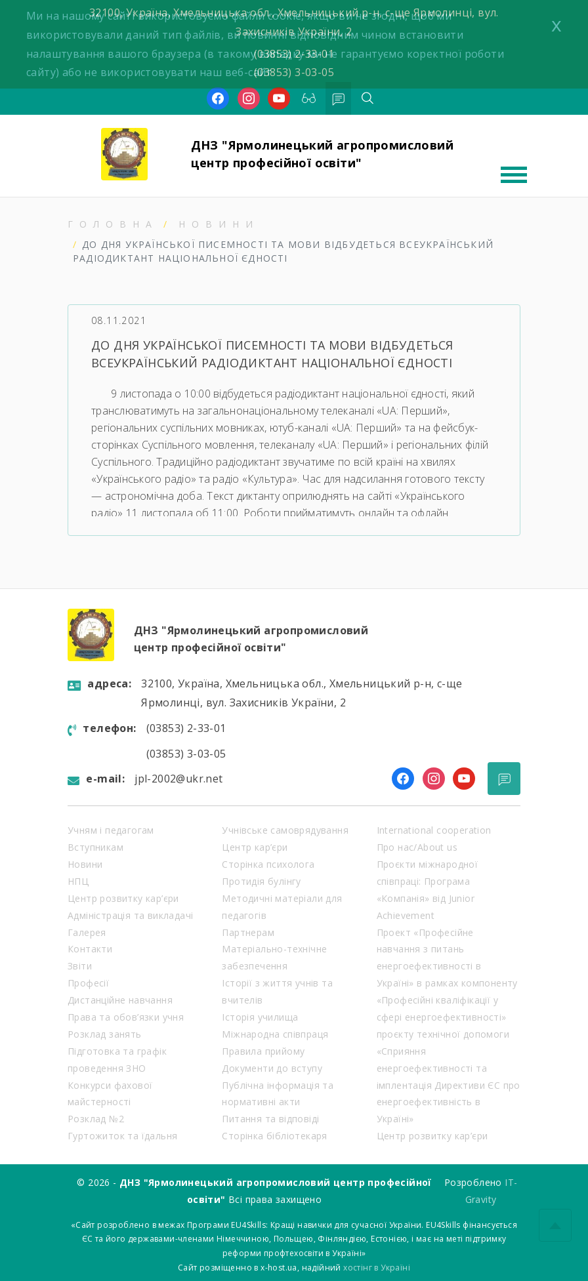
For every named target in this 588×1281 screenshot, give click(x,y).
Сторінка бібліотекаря (274, 1135)
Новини (218, 224)
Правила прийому (263, 1051)
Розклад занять (105, 1034)
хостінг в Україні (376, 1267)
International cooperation (434, 830)
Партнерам (248, 932)
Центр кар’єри (254, 847)
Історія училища (260, 1017)
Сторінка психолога (268, 864)
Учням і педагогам (111, 830)
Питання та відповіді (270, 1118)
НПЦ (78, 881)
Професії (88, 983)
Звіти (80, 966)
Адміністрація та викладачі (130, 915)
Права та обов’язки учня (126, 1017)
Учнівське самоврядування (285, 830)
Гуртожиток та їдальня (122, 1135)
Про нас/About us (417, 847)
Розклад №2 (96, 1118)
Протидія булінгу (261, 881)
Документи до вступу (272, 1068)
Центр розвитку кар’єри (123, 898)
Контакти (90, 949)
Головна (113, 224)
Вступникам (95, 847)
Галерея (87, 932)
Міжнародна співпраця (275, 1034)
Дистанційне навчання (120, 1000)
